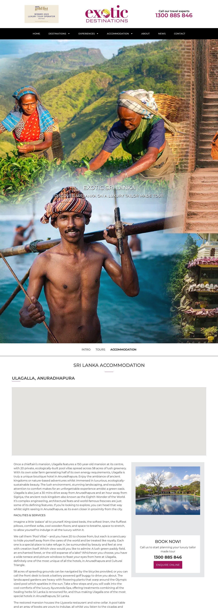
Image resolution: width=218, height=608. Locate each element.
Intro (86, 349)
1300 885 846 (173, 15)
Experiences (89, 33)
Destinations (59, 33)
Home (36, 33)
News (162, 33)
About (145, 33)
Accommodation (120, 33)
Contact (179, 33)
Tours (100, 349)
